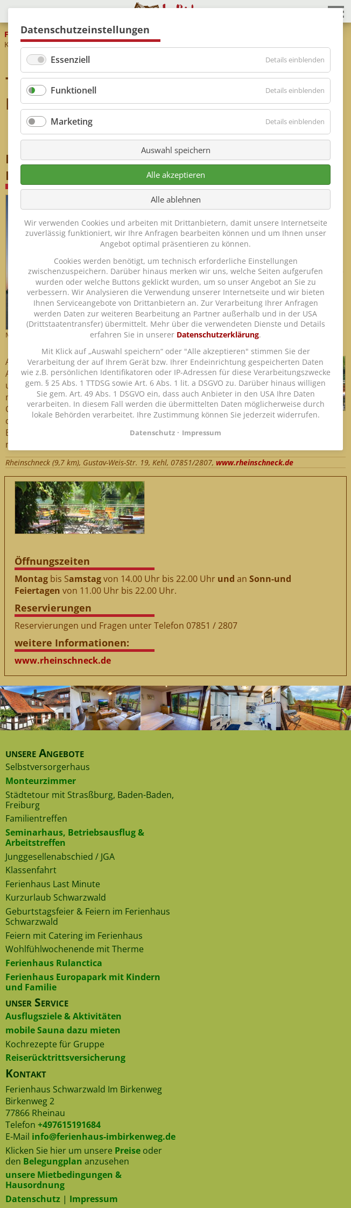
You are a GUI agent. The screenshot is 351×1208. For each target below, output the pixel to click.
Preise (128, 1150)
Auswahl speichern (175, 150)
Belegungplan (52, 1161)
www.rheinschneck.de (254, 462)
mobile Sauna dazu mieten (63, 1030)
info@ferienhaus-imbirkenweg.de (104, 1136)
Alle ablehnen (176, 199)
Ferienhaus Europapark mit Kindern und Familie (82, 982)
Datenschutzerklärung (218, 334)
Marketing (72, 121)
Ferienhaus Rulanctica (53, 963)
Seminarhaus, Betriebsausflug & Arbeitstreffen (74, 837)
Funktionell (73, 90)
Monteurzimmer (40, 781)
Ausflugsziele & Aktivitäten (63, 1016)
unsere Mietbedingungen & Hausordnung (63, 1180)
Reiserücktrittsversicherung (65, 1057)
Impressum (93, 1199)
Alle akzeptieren (175, 174)
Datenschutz (32, 1199)
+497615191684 (69, 1125)
